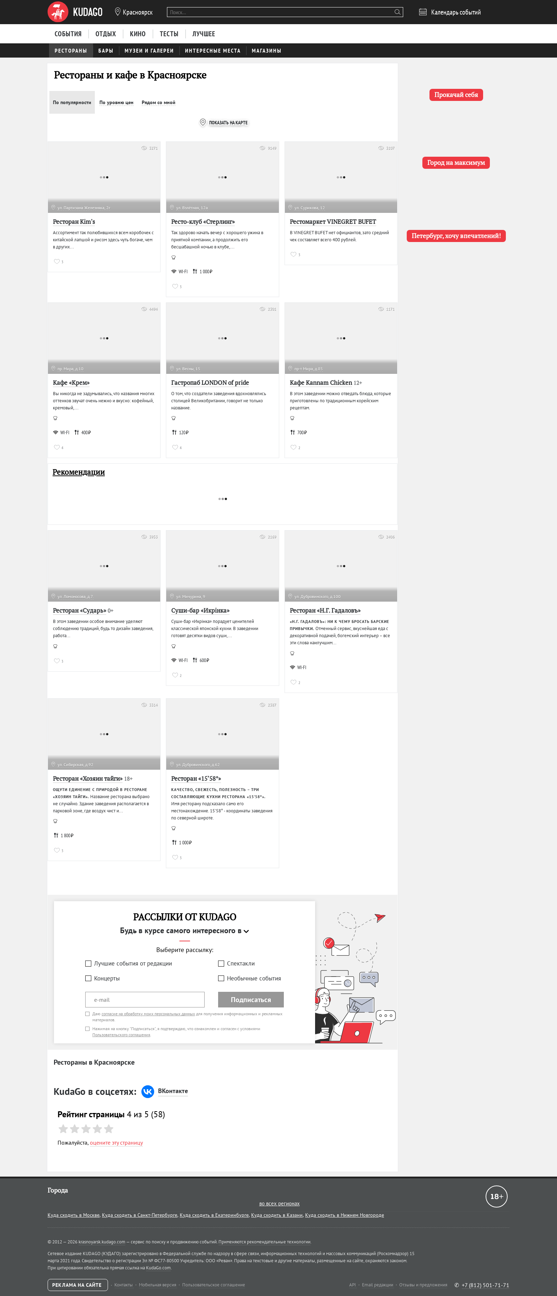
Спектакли (241, 963)
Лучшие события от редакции (133, 963)
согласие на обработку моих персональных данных (148, 1013)
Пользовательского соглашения (121, 1034)
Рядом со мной (158, 102)
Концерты (107, 978)
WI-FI (179, 271)
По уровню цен (116, 102)
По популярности (72, 102)
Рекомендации (79, 472)
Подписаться (251, 999)
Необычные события (254, 978)
